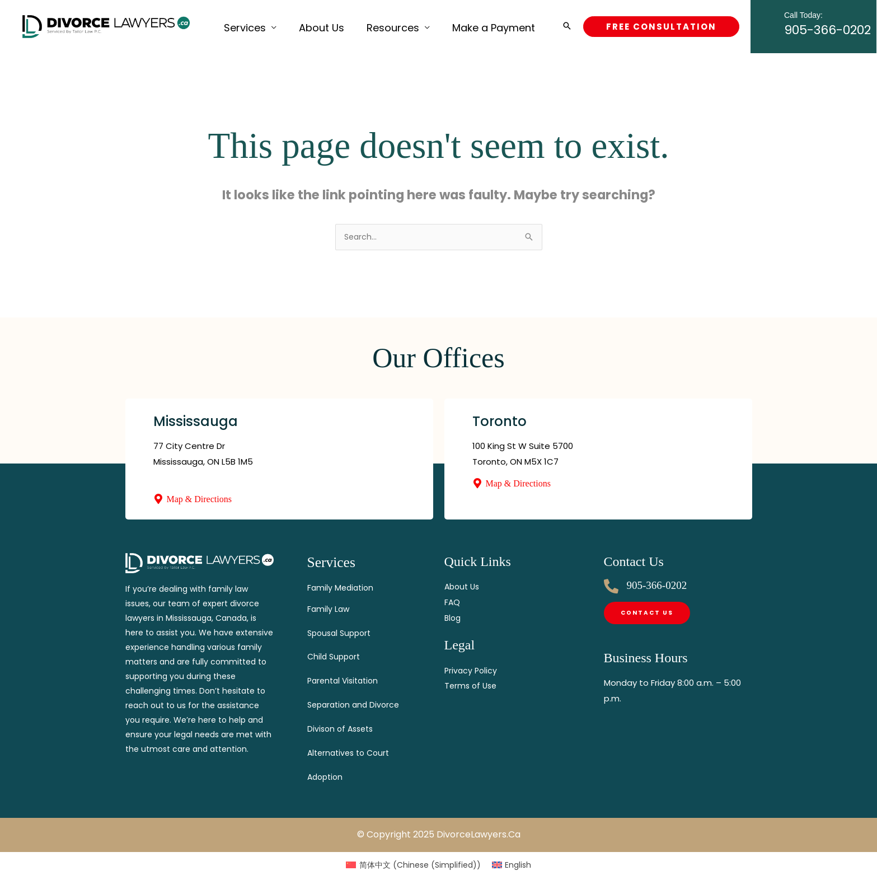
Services (239, 26)
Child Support (335, 656)
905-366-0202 (827, 25)
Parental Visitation (345, 680)
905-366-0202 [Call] (657, 586)
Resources (365, 26)
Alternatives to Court (351, 753)
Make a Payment (454, 26)
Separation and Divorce (356, 704)
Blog (453, 619)
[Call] (611, 587)
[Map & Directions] (158, 500)
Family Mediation (342, 587)
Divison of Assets (342, 728)
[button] (567, 27)
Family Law (329, 609)
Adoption (326, 777)
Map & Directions (199, 500)
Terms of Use (472, 686)
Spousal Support (341, 633)
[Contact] (648, 614)
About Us (304, 26)
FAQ (452, 603)
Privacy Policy (471, 671)
